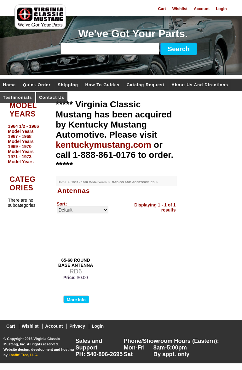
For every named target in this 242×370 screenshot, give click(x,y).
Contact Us (51, 97)
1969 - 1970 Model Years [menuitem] (20, 149)
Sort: (62, 203)
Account (202, 9)
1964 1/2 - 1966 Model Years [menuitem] (23, 129)
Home (9, 85)
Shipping (68, 85)
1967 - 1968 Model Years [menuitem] (20, 139)
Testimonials (17, 97)
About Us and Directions (199, 85)
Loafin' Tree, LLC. (23, 355)
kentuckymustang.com (103, 145)
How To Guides (102, 85)
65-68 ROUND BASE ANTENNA (75, 263)
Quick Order (37, 85)
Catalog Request (145, 85)
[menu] (26, 144)
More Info (76, 299)
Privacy (77, 326)
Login (221, 9)
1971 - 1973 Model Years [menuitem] (20, 159)
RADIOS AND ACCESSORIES (133, 182)
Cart (162, 9)
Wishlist (179, 9)
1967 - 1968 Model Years (89, 182)
